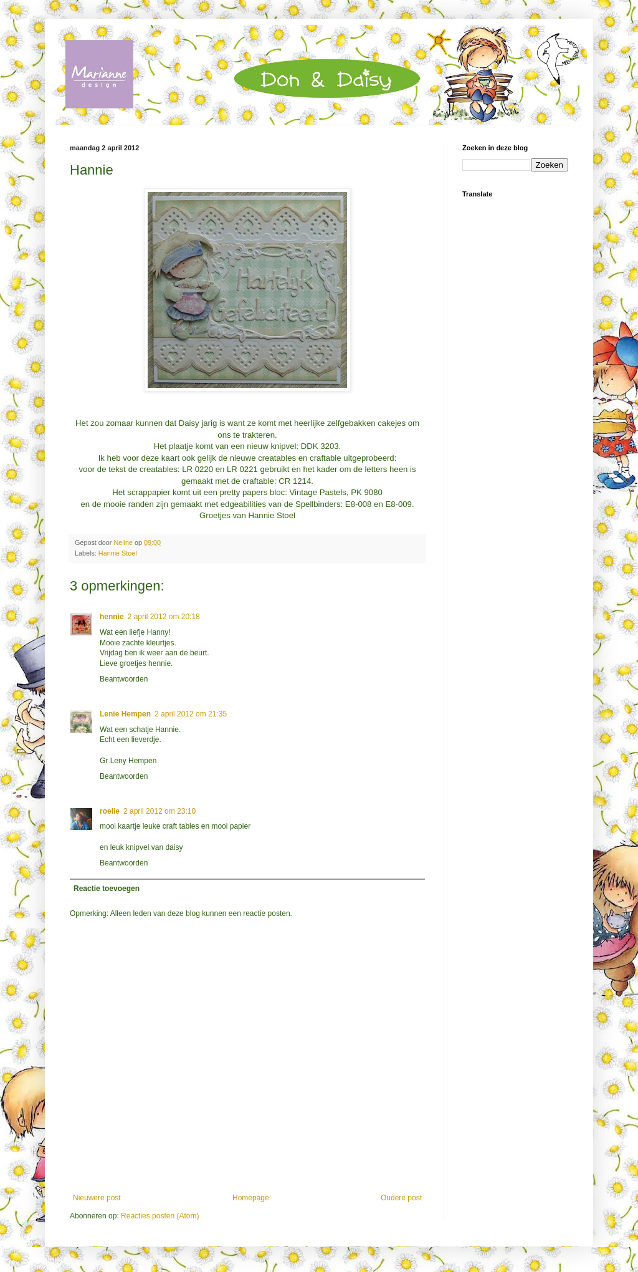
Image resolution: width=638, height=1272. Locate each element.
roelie (110, 811)
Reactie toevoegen (107, 888)
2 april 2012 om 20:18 (164, 616)
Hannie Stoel (117, 553)
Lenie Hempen (125, 714)
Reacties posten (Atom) (160, 1216)
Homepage (250, 1197)
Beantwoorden (124, 679)
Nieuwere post (97, 1197)
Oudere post (401, 1197)
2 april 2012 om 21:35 (191, 714)
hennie (112, 616)
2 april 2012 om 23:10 (159, 811)
